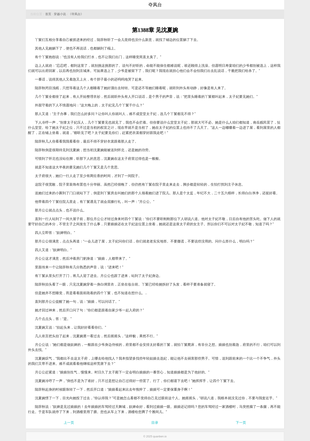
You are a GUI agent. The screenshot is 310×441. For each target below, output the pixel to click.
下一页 (241, 422)
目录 (154, 422)
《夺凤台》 (76, 14)
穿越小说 (60, 14)
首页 (48, 14)
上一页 (69, 422)
